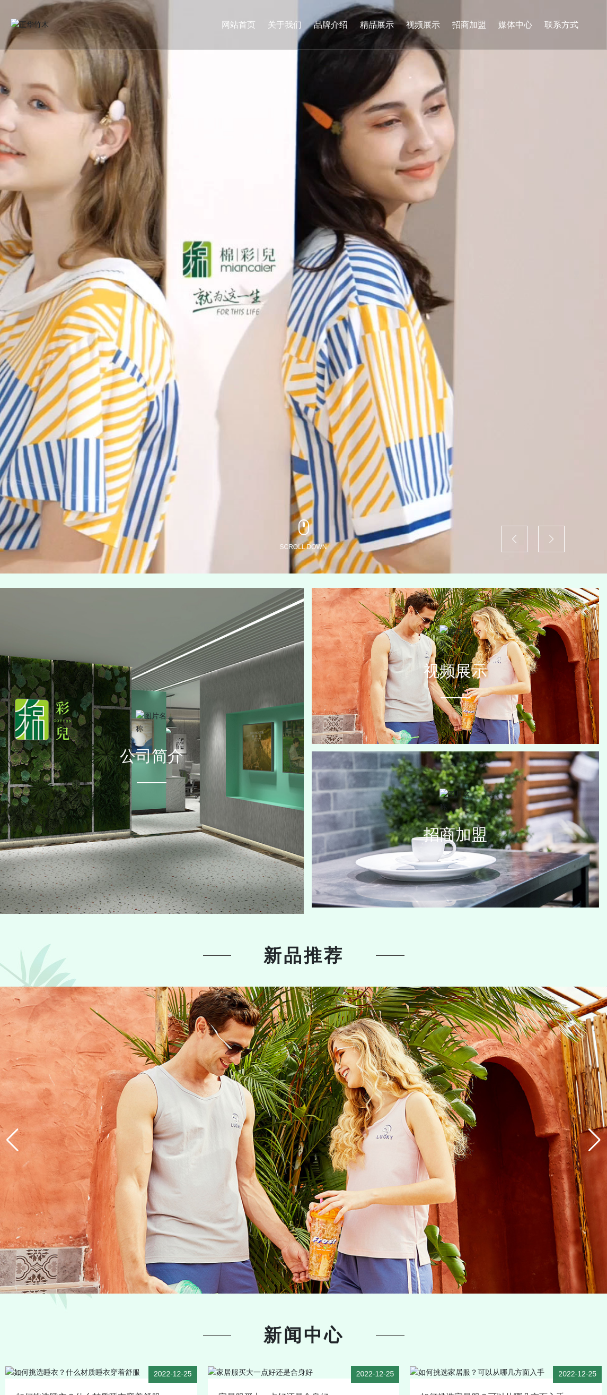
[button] (514, 539)
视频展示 (455, 658)
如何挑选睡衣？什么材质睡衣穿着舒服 (88, 1384)
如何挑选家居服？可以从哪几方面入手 (492, 1384)
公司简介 (151, 743)
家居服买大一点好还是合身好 (273, 1384)
